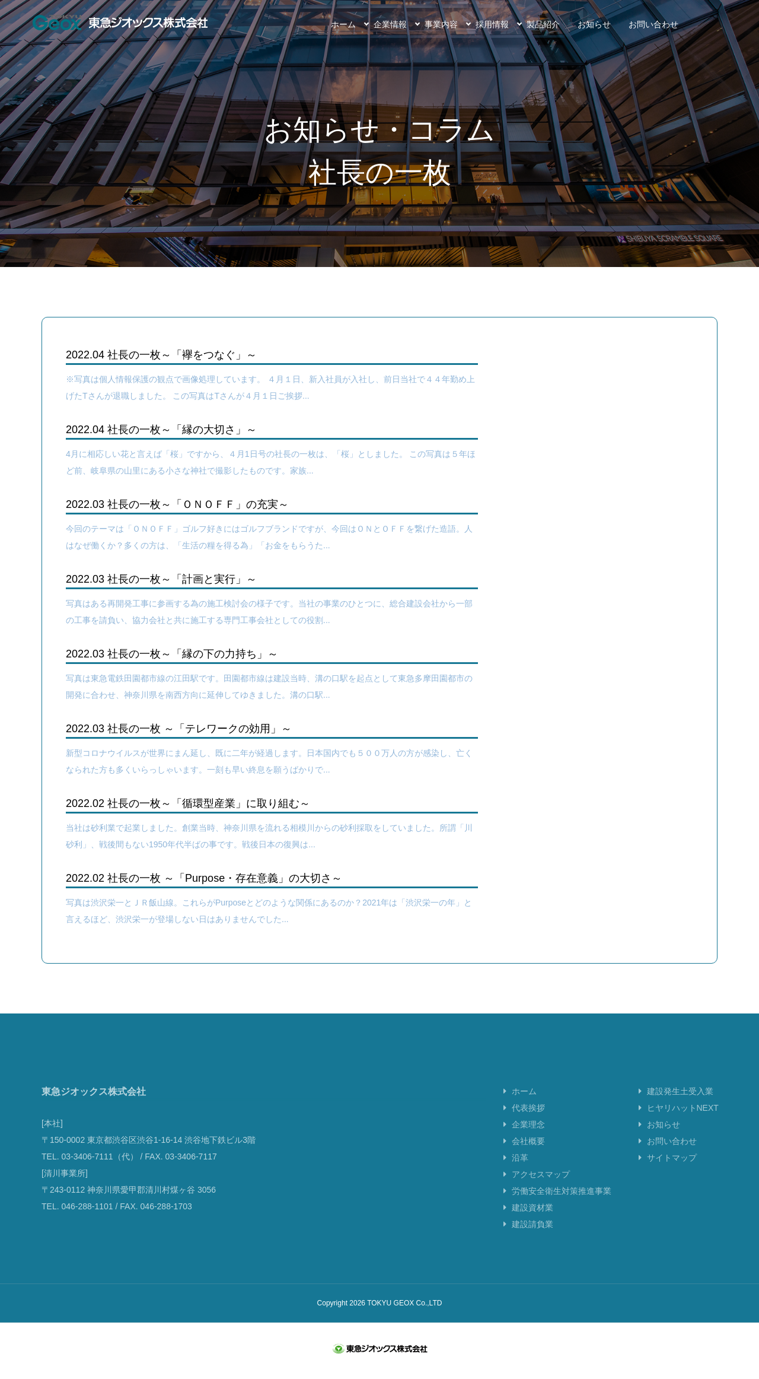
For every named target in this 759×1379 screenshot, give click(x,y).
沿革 (520, 1166)
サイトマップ (672, 1166)
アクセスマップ (541, 1183)
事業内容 (441, 24)
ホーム (343, 24)
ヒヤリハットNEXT (683, 1116)
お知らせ (594, 24)
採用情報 (492, 24)
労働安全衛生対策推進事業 (561, 1200)
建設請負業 (532, 1233)
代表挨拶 (528, 1116)
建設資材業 (532, 1216)
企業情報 (390, 24)
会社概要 (528, 1150)
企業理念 (528, 1133)
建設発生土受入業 (680, 1100)
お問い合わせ (653, 24)
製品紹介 (543, 24)
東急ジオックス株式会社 (120, 22)
